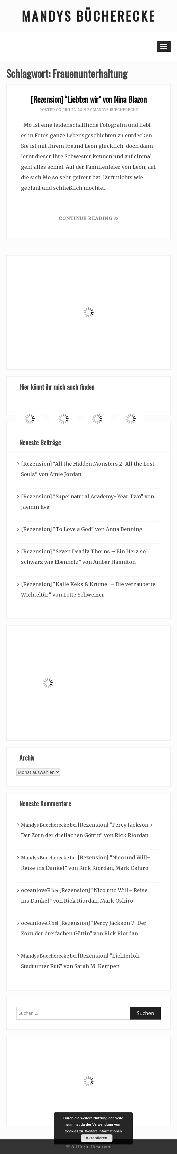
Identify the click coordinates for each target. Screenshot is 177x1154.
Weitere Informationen (103, 1131)
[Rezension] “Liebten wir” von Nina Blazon (88, 99)
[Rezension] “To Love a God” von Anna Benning (81, 529)
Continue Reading (89, 218)
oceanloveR (36, 890)
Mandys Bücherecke (89, 16)
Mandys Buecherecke (115, 109)
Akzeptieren (96, 1138)
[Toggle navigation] (164, 46)
